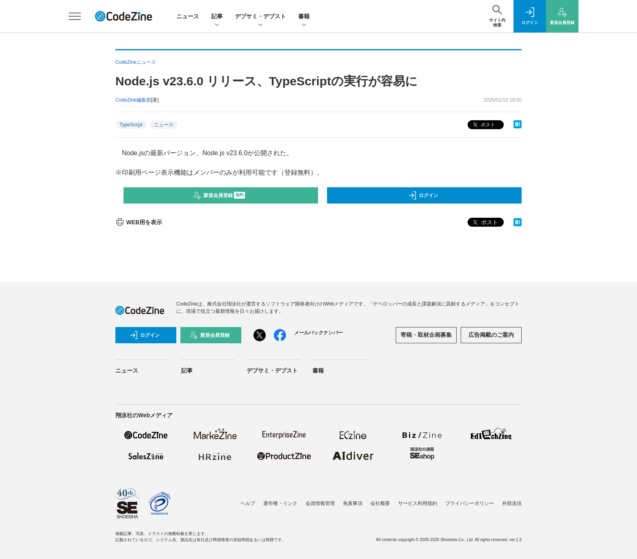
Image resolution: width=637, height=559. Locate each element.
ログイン (423, 195)
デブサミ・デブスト (260, 17)
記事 (217, 17)
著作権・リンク (280, 503)
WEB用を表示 (138, 222)
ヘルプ (247, 503)
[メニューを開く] (74, 16)
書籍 (304, 17)
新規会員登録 (219, 195)
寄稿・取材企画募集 (426, 335)
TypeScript (131, 125)
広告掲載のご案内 (491, 335)
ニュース (187, 16)
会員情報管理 (320, 503)
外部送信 (512, 503)
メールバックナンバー (318, 333)
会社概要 (380, 503)
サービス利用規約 (417, 503)
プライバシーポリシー (469, 503)
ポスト (483, 125)
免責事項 (352, 503)
